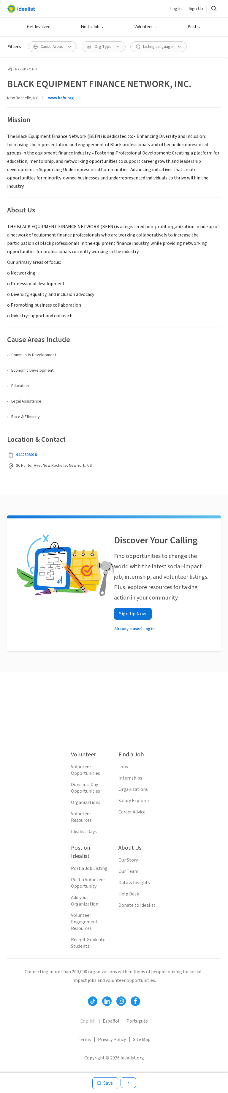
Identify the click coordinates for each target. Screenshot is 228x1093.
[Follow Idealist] (92, 1001)
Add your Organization (84, 900)
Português (137, 1021)
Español (111, 1021)
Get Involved (38, 27)
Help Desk (128, 894)
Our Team (128, 871)
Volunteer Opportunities (85, 770)
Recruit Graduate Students (88, 943)
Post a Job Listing (89, 868)
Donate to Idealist (137, 905)
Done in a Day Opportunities (85, 787)
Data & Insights (134, 882)
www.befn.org (61, 98)
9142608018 (26, 455)
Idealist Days (84, 831)
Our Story (128, 860)
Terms (84, 1039)
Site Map (142, 1039)
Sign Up (196, 9)
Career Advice (131, 812)
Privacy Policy (112, 1039)
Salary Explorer (133, 800)
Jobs (123, 767)
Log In (176, 9)
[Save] (105, 1083)
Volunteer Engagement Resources (84, 922)
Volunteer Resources (81, 817)
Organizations (85, 802)
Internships (130, 778)
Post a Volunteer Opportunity (88, 882)
